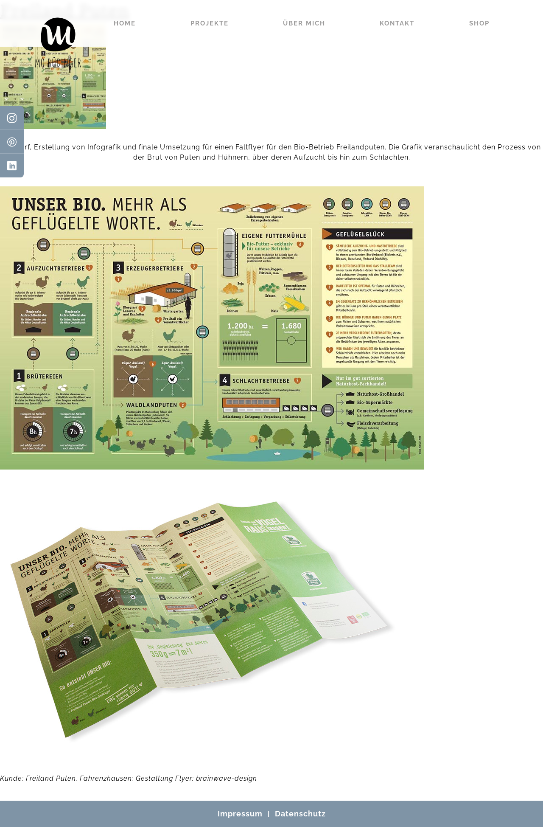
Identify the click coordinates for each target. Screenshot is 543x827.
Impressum (240, 813)
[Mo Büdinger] (58, 42)
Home (125, 23)
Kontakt (397, 23)
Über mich (304, 23)
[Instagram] (12, 118)
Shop (479, 23)
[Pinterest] (12, 142)
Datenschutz (300, 813)
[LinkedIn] (12, 165)
